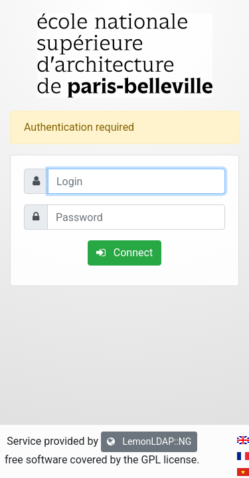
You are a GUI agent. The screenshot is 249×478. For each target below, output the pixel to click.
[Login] (136, 181)
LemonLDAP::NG (149, 441)
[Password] (136, 217)
